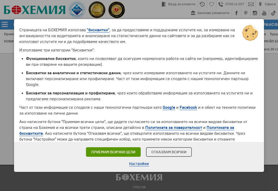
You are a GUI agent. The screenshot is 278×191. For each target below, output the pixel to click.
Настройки (139, 164)
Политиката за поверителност (173, 127)
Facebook (188, 107)
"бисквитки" (98, 30)
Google (169, 107)
